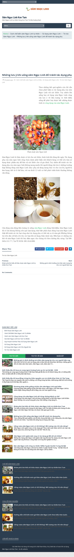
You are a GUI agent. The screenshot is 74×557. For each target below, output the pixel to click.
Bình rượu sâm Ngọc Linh (13, 336)
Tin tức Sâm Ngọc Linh (12, 355)
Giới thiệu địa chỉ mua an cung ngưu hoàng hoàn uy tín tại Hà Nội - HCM (30, 375)
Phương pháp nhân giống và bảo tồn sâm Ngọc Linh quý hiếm (38, 391)
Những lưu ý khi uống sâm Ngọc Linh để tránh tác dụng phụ (37, 421)
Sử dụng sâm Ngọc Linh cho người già (18, 352)
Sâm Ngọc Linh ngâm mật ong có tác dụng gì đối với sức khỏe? (38, 441)
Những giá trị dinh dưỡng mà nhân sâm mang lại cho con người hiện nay (42, 365)
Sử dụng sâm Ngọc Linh (52, 35)
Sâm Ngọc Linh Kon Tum (10, 554)
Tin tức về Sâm (37, 361)
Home (5, 35)
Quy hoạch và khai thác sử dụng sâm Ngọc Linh (21, 347)
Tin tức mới (13, 361)
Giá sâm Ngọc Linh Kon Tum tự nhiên (17, 344)
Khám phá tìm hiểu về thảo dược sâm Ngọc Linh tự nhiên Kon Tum (39, 411)
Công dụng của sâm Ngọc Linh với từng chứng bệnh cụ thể (37, 401)
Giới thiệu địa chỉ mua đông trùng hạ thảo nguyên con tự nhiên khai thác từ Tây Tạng (36, 383)
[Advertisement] (37, 56)
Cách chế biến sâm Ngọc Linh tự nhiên (25, 35)
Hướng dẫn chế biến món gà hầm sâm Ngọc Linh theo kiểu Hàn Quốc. (41, 482)
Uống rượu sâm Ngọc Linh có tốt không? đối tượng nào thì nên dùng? (41, 431)
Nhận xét (60, 361)
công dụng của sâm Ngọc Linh (57, 108)
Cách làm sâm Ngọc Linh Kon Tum (16, 341)
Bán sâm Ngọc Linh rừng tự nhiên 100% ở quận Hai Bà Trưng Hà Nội (40, 451)
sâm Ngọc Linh (40, 233)
